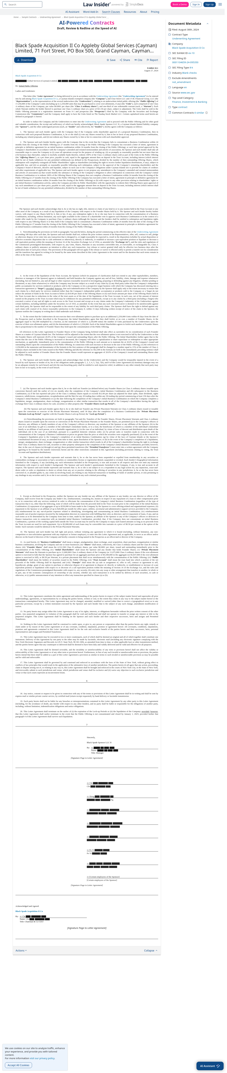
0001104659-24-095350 (185, 62)
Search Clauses (111, 12)
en (185, 87)
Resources (130, 12)
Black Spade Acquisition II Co (28, 100)
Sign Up (209, 4)
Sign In (196, 4)
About (143, 12)
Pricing (155, 12)
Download (25, 84)
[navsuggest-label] (22, 4)
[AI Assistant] (210, 1066)
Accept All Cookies (18, 1065)
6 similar (199, 112)
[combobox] (22, 4)
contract (182, 107)
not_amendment (181, 82)
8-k (191, 67)
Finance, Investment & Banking (189, 101)
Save (110, 84)
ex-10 (191, 53)
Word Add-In (90, 12)
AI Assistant (72, 12)
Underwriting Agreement (107, 120)
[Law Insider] (112, 4)
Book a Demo (180, 4)
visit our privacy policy (42, 1058)
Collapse (151, 975)
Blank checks (189, 72)
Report (152, 84)
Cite (138, 84)
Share (125, 84)
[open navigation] (220, 4)
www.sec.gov (187, 92)
